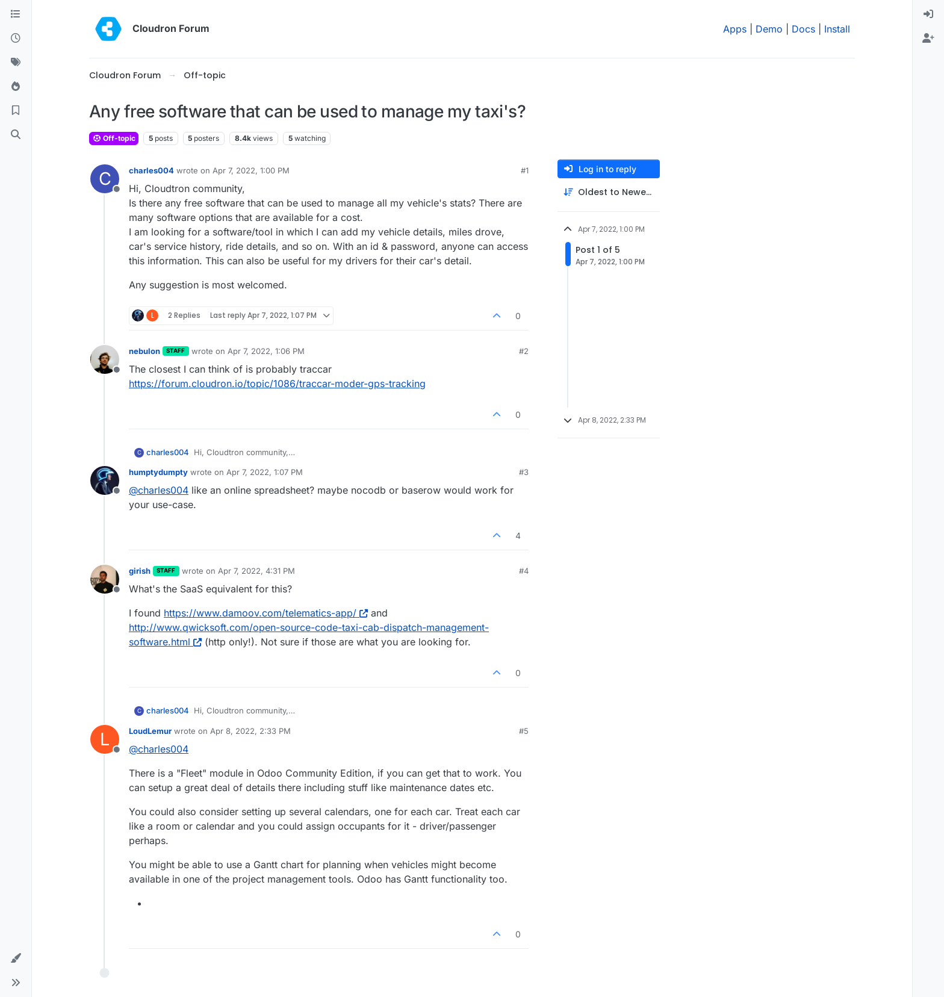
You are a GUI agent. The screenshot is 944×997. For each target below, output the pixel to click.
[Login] (928, 14)
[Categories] (15, 14)
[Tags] (15, 62)
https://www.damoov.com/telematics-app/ (266, 613)
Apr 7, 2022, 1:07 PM (264, 472)
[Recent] (15, 38)
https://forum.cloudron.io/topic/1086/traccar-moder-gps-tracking (277, 383)
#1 (525, 170)
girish (140, 571)
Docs (803, 29)
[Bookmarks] (15, 110)
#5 (524, 731)
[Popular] (15, 86)
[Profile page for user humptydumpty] (104, 480)
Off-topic (113, 138)
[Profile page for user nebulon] (104, 359)
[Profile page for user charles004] (104, 178)
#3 (524, 472)
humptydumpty (158, 472)
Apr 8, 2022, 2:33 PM (250, 731)
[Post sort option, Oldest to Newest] (608, 192)
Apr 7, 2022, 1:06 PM (266, 351)
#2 (524, 351)
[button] (15, 958)
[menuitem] (928, 14)
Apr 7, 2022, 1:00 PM (251, 170)
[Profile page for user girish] (104, 579)
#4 (524, 571)
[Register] (928, 38)
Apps (735, 29)
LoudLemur (150, 731)
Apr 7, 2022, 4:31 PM (256, 571)
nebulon (144, 351)
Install (837, 29)
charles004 (151, 170)
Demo (769, 29)
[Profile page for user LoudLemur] (104, 739)
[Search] (15, 134)
